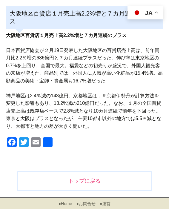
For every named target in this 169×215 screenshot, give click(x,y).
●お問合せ (85, 203)
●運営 (105, 203)
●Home (65, 203)
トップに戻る (84, 181)
